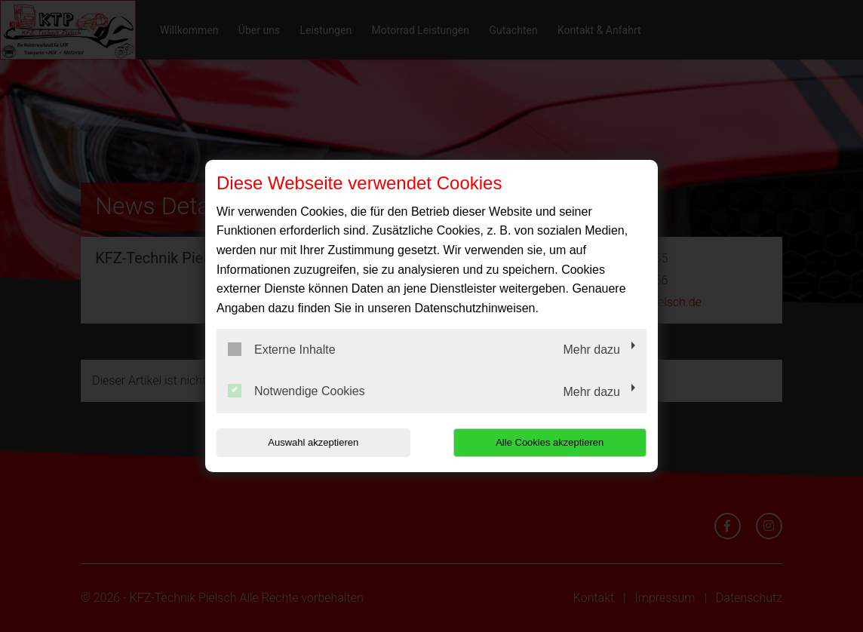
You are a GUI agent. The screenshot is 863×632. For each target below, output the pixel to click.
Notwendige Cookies (296, 390)
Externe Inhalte (282, 349)
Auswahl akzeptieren (313, 442)
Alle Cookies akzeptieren (549, 442)
